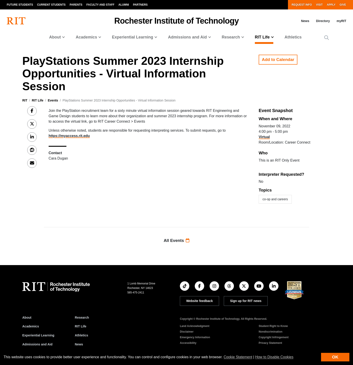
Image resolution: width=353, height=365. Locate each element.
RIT (24, 100)
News (305, 21)
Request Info (302, 4)
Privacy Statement (270, 343)
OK (335, 357)
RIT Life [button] (262, 37)
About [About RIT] (26, 317)
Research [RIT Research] (82, 317)
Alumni (123, 4)
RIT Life (37, 100)
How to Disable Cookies (274, 357)
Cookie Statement (238, 357)
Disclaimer (187, 331)
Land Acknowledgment (194, 326)
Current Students (51, 4)
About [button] (55, 37)
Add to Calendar (278, 59)
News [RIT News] (79, 344)
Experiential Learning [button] (132, 37)
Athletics (293, 37)
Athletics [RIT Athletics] (81, 335)
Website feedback (199, 301)
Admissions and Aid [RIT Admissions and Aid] (37, 344)
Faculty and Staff (100, 4)
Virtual (264, 137)
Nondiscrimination (270, 331)
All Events (176, 240)
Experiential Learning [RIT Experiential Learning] (38, 335)
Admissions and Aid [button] (187, 37)
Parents (76, 4)
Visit (319, 4)
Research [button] (231, 37)
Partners (140, 4)
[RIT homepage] (16, 21)
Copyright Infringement (274, 337)
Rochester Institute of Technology (176, 20)
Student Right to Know (273, 326)
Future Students (20, 4)
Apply (331, 4)
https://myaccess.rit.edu (69, 136)
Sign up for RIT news (245, 301)
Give (342, 4)
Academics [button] (86, 37)
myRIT (341, 21)
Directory (323, 21)
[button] (326, 37)
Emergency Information (195, 337)
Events (53, 100)
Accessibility (188, 343)
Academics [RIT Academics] (30, 326)
